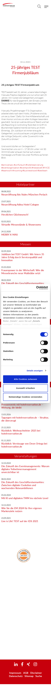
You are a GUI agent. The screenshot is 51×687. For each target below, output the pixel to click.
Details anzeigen (35, 370)
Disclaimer (36, 672)
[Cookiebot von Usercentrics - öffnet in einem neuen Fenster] (36, 288)
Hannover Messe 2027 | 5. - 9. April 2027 (25, 646)
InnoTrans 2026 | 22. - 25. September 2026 (25, 638)
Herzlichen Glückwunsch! (14, 214)
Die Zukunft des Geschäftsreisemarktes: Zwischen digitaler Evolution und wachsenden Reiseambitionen (22, 485)
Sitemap (29, 676)
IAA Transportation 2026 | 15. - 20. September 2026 (25, 633)
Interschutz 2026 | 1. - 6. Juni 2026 (25, 629)
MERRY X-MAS (9, 234)
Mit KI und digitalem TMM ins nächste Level (24, 498)
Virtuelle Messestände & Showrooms (21, 224)
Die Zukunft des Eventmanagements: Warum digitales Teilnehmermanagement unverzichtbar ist (25, 469)
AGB (25, 672)
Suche (38, 676)
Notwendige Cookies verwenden (25, 397)
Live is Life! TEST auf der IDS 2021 (19, 521)
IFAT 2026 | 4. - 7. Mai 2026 (25, 625)
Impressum (15, 672)
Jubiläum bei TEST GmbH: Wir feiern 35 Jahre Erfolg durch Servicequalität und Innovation (22, 257)
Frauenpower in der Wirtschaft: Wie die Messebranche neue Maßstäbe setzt (22, 272)
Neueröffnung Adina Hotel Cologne (20, 204)
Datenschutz (16, 676)
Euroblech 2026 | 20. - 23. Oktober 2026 (25, 642)
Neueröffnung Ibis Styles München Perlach (24, 194)
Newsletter (24, 610)
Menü (46, 7)
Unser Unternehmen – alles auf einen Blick (25, 575)
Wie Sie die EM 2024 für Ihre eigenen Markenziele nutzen (21, 510)
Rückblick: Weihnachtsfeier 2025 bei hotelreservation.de (20, 432)
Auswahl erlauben (25, 388)
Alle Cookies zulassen (25, 379)
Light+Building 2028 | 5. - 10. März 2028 (25, 651)
